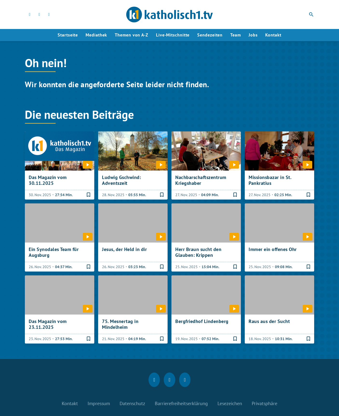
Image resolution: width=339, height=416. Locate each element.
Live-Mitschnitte (173, 35)
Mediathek (96, 35)
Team (235, 35)
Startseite (68, 35)
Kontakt (273, 35)
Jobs (253, 35)
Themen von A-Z (131, 35)
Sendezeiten (210, 35)
